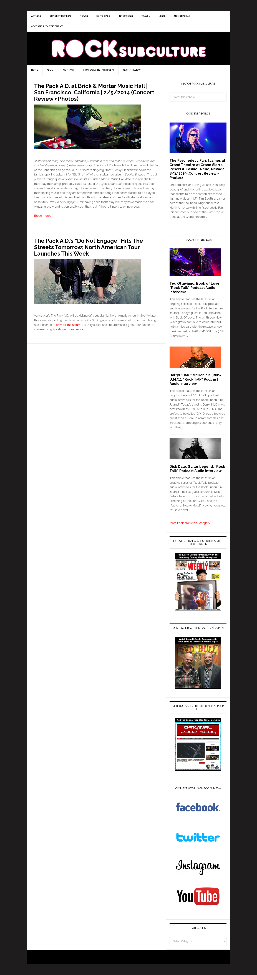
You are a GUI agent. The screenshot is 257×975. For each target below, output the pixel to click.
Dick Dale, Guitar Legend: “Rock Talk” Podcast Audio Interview (197, 468)
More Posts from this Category (190, 523)
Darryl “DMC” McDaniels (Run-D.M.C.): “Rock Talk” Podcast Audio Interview (195, 379)
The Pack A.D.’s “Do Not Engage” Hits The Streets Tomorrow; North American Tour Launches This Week (94, 247)
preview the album (68, 325)
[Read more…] (43, 215)
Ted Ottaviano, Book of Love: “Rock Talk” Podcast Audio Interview (195, 287)
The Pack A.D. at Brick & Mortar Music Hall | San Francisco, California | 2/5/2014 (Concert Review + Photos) (91, 92)
